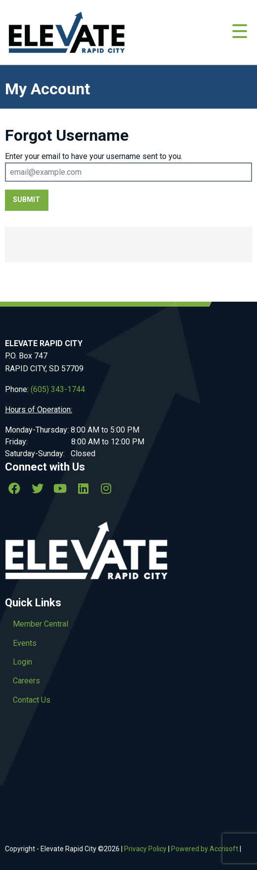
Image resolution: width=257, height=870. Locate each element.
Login (22, 662)
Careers (26, 680)
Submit (26, 200)
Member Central (40, 624)
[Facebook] (14, 488)
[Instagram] (106, 488)
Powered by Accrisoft (204, 849)
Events (25, 643)
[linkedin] (83, 488)
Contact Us (31, 700)
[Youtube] (60, 488)
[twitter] (37, 488)
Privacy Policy (145, 849)
